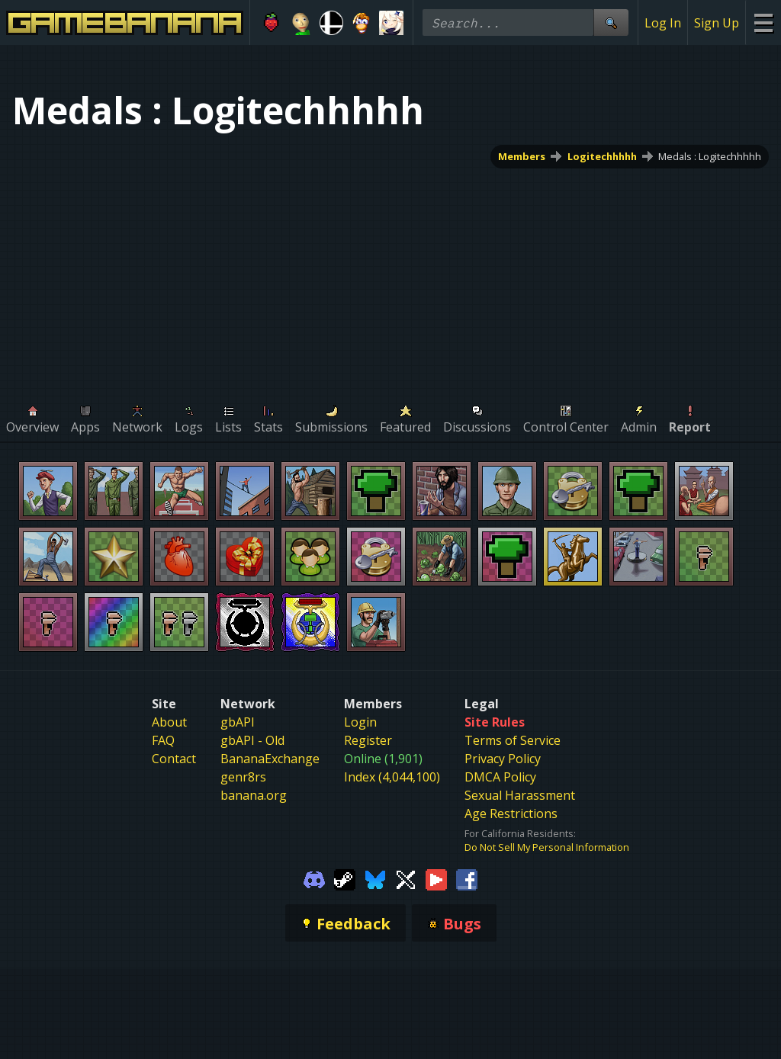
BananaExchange (270, 758)
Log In (662, 22)
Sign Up (716, 22)
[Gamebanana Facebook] (467, 878)
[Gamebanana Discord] (314, 878)
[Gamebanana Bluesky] (375, 878)
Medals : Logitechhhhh (709, 156)
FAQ (163, 740)
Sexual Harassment (519, 795)
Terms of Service (512, 740)
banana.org (253, 795)
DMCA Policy (500, 777)
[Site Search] (610, 22)
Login (360, 722)
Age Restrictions (511, 813)
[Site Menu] (763, 22)
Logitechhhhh (602, 156)
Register (368, 740)
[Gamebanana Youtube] (436, 878)
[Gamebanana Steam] (345, 878)
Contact (174, 758)
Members (521, 156)
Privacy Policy (502, 758)
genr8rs (243, 777)
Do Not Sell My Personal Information (546, 847)
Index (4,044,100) (392, 777)
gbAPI (237, 722)
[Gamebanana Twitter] (406, 878)
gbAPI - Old (252, 740)
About (169, 722)
